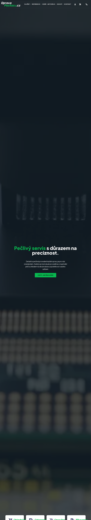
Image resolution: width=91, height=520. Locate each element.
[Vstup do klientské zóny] (75, 4)
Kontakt (67, 4)
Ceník (44, 4)
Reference (36, 4)
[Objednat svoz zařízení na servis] (80, 4)
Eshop (59, 4)
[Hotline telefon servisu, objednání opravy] (87, 4)
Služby (27, 4)
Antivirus (51, 4)
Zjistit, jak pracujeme (45, 275)
